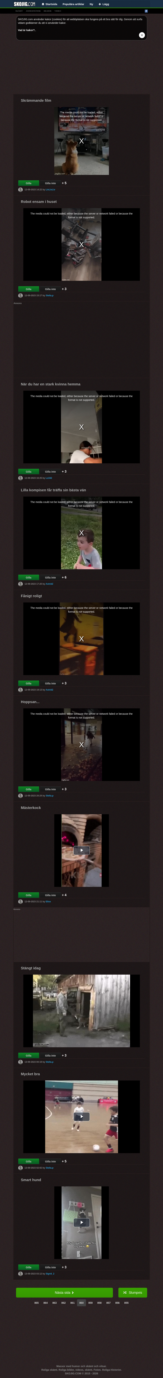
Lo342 (49, 478)
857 (108, 1302)
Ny (91, 4)
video (57, 11)
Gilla (28, 183)
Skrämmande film (36, 100)
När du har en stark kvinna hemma (50, 384)
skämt (19, 11)
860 (81, 1302)
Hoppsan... (30, 702)
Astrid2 (49, 584)
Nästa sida (64, 1292)
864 (45, 1302)
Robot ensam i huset (39, 202)
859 (90, 1302)
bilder (47, 11)
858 (99, 1302)
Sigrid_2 (50, 1273)
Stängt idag (31, 968)
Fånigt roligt (31, 596)
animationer (33, 11)
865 (36, 1302)
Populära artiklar (73, 4)
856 (117, 1302)
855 (126, 1302)
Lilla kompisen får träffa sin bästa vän (53, 490)
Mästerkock (31, 808)
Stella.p (50, 295)
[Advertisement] (81, 68)
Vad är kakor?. (27, 30)
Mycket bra (30, 1074)
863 (54, 1302)
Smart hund (31, 1180)
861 (72, 1302)
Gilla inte (50, 183)
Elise (48, 901)
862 (63, 1302)
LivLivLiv (50, 189)
